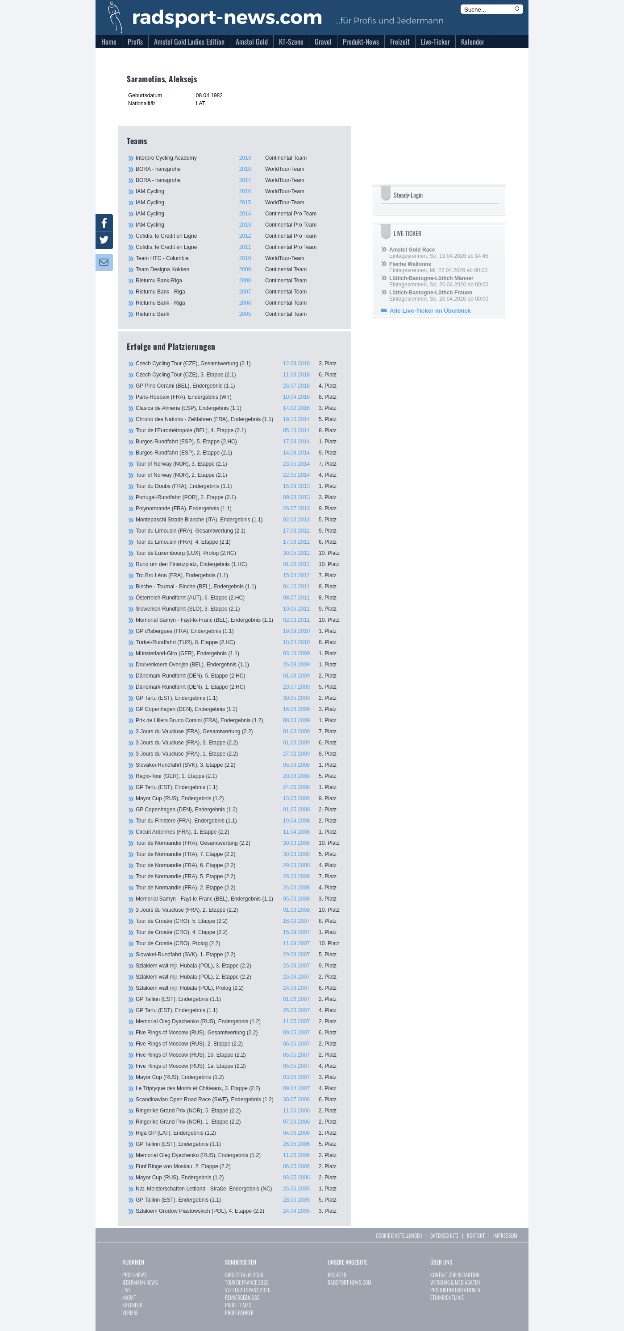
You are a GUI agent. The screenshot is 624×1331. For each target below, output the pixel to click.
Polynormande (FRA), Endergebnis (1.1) (239, 508)
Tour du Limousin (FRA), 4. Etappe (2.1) (239, 542)
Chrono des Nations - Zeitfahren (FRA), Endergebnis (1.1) (239, 419)
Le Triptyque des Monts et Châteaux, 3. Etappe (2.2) (239, 1088)
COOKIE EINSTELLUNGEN (399, 1235)
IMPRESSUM (505, 1235)
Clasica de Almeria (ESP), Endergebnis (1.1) (239, 408)
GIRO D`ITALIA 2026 (244, 1274)
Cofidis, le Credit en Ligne (238, 236)
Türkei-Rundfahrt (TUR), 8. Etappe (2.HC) (239, 642)
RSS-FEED (337, 1274)
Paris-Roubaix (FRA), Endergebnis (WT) (239, 397)
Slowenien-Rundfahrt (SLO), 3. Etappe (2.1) (239, 609)
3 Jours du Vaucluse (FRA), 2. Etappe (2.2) (239, 910)
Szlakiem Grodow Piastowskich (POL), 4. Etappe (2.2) (239, 1211)
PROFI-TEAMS (238, 1305)
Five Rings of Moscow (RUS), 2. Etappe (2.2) (239, 1044)
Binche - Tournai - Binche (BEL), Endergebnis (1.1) (239, 586)
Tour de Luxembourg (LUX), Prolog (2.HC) (239, 553)
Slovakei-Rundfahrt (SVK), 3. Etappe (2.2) (239, 765)
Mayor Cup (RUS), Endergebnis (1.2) (239, 798)
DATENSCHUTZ (444, 1235)
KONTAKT (476, 1235)
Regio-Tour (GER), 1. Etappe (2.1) (239, 776)
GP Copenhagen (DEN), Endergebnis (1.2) (239, 709)
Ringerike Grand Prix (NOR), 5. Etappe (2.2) (239, 1111)
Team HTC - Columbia (238, 258)
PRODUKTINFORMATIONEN (455, 1290)
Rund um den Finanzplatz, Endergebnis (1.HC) (239, 564)
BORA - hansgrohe (238, 169)
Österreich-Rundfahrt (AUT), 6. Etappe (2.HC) (239, 598)
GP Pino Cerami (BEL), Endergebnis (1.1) (239, 386)
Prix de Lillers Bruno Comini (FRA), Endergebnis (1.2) (239, 720)
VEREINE (130, 1312)
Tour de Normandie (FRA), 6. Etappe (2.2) (239, 865)
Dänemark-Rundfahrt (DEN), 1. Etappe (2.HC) (239, 687)
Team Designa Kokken (238, 269)
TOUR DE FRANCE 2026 (247, 1282)
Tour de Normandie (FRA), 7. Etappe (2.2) (239, 854)
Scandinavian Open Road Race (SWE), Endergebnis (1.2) (239, 1099)
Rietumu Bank (238, 314)
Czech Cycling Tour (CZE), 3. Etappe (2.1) (239, 375)
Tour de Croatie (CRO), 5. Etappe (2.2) (239, 921)
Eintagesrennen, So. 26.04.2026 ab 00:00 (438, 281)
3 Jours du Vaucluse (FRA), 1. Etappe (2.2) (239, 754)
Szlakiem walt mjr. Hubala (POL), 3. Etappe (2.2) (239, 966)
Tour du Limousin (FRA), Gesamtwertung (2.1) (239, 531)
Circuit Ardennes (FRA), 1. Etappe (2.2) (239, 832)
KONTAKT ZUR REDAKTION (454, 1274)
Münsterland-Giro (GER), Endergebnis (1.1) (239, 653)
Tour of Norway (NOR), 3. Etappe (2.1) (239, 464)
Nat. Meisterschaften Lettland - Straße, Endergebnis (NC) (239, 1189)
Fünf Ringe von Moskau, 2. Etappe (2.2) (239, 1166)
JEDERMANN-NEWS (140, 1282)
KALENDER (132, 1305)
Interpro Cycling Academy (238, 158)
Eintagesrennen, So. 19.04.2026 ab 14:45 (438, 253)
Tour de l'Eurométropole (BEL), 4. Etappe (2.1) (239, 430)
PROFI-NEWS (134, 1274)
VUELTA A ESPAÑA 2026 (247, 1290)
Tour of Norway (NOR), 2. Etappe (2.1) (239, 475)
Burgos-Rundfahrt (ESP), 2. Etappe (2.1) (239, 453)
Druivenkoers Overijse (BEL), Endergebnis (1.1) (239, 664)
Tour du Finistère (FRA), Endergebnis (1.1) (239, 821)
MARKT (129, 1297)
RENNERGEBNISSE (242, 1297)
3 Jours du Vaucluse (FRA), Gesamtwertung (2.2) (239, 731)
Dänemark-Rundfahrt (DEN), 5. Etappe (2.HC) (239, 676)
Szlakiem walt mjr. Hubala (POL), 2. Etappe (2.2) (239, 977)
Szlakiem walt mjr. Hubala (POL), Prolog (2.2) (239, 988)
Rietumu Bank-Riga (238, 280)
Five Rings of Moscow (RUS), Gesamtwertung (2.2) (239, 1032)
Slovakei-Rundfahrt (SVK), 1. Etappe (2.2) (239, 954)
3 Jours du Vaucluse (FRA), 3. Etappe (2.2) (239, 743)
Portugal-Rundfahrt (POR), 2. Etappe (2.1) (239, 497)
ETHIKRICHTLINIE (447, 1297)
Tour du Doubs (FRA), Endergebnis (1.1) (239, 486)
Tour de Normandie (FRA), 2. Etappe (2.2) (239, 888)
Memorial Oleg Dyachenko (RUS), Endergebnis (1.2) (239, 1021)
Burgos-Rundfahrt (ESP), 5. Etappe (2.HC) (239, 441)
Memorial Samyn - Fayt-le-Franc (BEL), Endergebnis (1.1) (239, 620)
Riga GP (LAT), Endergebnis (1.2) (239, 1133)
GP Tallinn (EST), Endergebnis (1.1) (239, 999)
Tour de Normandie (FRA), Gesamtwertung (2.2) (239, 843)
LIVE (126, 1290)
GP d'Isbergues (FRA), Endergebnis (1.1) (239, 631)
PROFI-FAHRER (239, 1312)
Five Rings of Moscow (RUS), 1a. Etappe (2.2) (239, 1066)
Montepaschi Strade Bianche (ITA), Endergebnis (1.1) (239, 520)
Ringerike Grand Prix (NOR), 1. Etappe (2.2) (239, 1122)
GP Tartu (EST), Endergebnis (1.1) (239, 698)
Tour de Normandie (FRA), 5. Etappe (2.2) (239, 876)
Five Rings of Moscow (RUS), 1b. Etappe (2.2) (239, 1055)
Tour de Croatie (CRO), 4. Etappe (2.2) (239, 932)
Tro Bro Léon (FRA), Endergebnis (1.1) (239, 575)
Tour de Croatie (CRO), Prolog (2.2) (239, 943)
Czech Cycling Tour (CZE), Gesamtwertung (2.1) (239, 363)
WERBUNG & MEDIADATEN (455, 1282)
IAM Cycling (238, 191)
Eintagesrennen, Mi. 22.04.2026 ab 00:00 (438, 267)
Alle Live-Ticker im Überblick (430, 310)
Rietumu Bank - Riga (238, 292)
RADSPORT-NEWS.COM (349, 1282)
